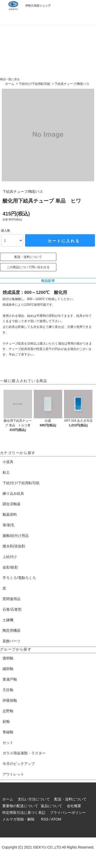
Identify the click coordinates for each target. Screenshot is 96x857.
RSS (44, 819)
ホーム (9, 84)
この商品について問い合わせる (28, 267)
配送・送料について (28, 257)
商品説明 (48, 281)
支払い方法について (34, 799)
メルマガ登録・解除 (18, 819)
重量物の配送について (20, 806)
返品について (51, 806)
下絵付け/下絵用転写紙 (34, 84)
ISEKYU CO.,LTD (47, 847)
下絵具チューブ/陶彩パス (72, 84)
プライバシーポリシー (68, 812)
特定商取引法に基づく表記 (23, 812)
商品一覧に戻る (10, 79)
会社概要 (74, 806)
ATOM (56, 819)
